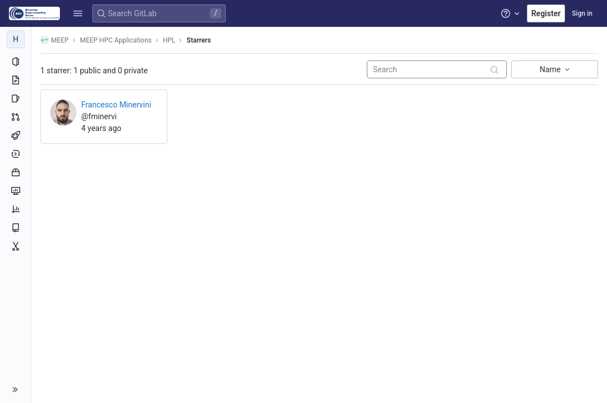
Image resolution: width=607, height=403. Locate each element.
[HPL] (15, 39)
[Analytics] (15, 209)
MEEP (54, 40)
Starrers (198, 40)
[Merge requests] (15, 117)
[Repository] (15, 80)
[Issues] (15, 98)
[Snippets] (15, 246)
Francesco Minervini (116, 104)
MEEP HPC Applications (116, 40)
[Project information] (15, 62)
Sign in (582, 13)
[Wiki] (15, 228)
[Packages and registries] (15, 172)
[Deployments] (15, 154)
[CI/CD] (15, 135)
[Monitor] (15, 191)
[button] (78, 13)
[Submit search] (494, 70)
